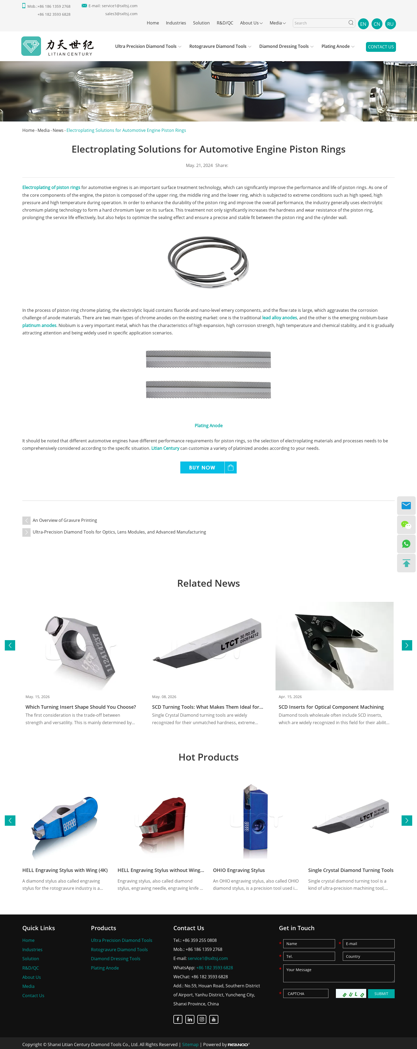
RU (390, 24)
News (58, 130)
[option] (208, 82)
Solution (201, 23)
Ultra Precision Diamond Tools (146, 46)
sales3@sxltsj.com (121, 13)
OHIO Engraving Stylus (239, 868)
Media (276, 23)
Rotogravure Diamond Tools (218, 46)
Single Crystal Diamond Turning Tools (351, 868)
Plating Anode (336, 46)
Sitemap (190, 1042)
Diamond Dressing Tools (284, 46)
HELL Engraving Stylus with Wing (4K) (65, 868)
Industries (176, 23)
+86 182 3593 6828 (214, 966)
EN (363, 24)
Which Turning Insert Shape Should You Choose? (81, 705)
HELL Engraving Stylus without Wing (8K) (164, 868)
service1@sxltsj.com (119, 5)
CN (377, 24)
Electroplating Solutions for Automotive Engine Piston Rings (126, 130)
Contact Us (381, 47)
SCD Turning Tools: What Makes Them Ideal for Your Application (225, 705)
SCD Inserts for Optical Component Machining (331, 705)
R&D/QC (225, 23)
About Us (249, 23)
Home (153, 23)
